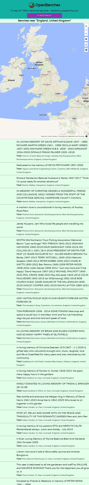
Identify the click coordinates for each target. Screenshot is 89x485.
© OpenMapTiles (62, 136)
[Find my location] (86, 39)
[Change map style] (86, 44)
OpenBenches (44, 5)
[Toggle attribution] (86, 136)
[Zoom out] (86, 30)
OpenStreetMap (80, 136)
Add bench (44, 15)
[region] (44, 81)
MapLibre (44, 136)
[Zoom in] (86, 26)
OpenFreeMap (52, 136)
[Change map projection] (86, 49)
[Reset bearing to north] (86, 33)
